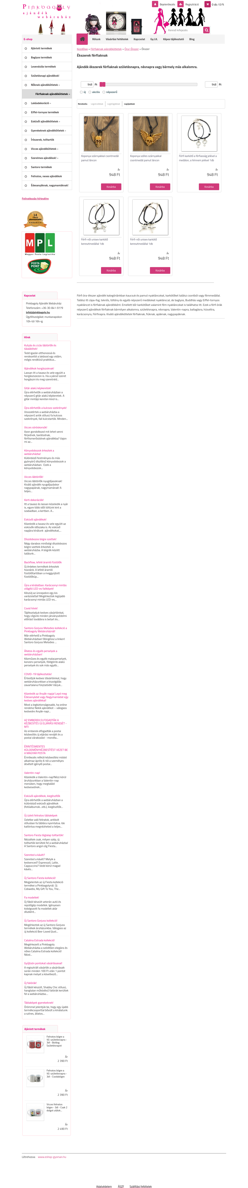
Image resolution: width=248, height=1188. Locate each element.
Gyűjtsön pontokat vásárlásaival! (43, 963)
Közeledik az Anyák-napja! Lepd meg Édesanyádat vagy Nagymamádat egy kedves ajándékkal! (46, 696)
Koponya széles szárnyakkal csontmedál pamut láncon (145, 158)
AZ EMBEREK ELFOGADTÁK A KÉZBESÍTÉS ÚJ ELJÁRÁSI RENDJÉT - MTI (45, 723)
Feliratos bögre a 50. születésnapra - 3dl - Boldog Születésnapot (57, 1041)
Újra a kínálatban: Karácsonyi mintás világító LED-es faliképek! (45, 587)
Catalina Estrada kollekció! (39, 940)
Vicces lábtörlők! (33, 477)
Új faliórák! (30, 983)
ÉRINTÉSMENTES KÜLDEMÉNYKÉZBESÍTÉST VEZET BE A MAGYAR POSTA (46, 749)
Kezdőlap (82, 49)
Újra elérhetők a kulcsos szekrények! (45, 408)
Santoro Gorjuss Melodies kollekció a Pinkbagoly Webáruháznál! (45, 630)
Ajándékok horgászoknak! (39, 368)
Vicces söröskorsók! (35, 427)
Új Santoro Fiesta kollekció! (40, 878)
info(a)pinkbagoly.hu (38, 312)
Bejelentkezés (165, 4)
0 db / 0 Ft (218, 4)
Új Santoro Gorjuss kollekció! (40, 920)
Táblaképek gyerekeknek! (38, 1002)
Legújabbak (129, 104)
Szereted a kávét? (34, 855)
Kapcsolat (139, 39)
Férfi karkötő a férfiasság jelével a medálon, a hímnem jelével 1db (198, 158)
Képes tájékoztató (173, 39)
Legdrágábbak (113, 104)
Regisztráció (191, 4)
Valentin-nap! (32, 773)
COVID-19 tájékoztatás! (38, 674)
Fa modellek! (31, 897)
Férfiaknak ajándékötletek (106, 49)
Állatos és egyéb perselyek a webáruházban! (40, 652)
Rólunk (96, 39)
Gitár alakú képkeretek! (37, 388)
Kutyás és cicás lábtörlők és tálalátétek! (40, 347)
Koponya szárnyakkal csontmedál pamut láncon (100, 158)
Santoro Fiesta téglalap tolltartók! (43, 835)
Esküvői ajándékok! (35, 519)
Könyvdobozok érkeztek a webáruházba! (39, 452)
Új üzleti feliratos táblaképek (40, 815)
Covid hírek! (31, 608)
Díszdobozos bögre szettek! (40, 539)
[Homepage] (85, 39)
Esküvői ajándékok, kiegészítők (42, 796)
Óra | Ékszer (132, 49)
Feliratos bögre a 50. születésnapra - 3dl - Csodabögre (57, 1073)
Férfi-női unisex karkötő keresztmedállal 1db (94, 241)
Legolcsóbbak (97, 104)
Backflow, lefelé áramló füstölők (43, 562)
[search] (206, 30)
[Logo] (46, 11)
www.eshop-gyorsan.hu (52, 1157)
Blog (191, 39)
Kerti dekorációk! (34, 500)
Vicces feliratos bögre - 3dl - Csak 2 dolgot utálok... (57, 1107)
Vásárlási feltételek (117, 39)
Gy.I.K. (154, 39)
